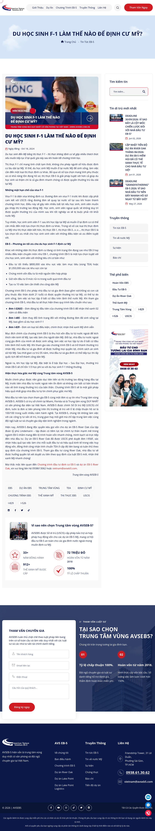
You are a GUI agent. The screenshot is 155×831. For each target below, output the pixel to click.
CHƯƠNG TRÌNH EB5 (19, 495)
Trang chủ (68, 42)
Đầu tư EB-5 (119, 289)
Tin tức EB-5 (87, 42)
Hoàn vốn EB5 (120, 282)
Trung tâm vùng (121, 309)
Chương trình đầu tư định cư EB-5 (57, 464)
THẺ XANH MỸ (46, 495)
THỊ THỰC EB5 (68, 495)
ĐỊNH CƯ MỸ (85, 488)
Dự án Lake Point (64, 778)
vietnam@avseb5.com (65, 468)
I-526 (23, 503)
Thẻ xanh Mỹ (119, 302)
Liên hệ (102, 7)
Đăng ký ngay (22, 707)
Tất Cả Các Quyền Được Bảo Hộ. (137, 807)
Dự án (49, 7)
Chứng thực (91, 772)
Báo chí (117, 257)
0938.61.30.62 (138, 773)
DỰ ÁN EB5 (25, 488)
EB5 (10, 488)
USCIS (86, 495)
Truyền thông (87, 7)
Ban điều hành (63, 759)
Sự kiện (117, 247)
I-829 (11, 503)
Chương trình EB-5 (66, 7)
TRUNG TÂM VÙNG (49, 488)
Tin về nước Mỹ (121, 238)
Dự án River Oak (121, 296)
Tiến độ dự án (93, 785)
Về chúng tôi (61, 752)
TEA (69, 488)
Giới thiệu (37, 7)
